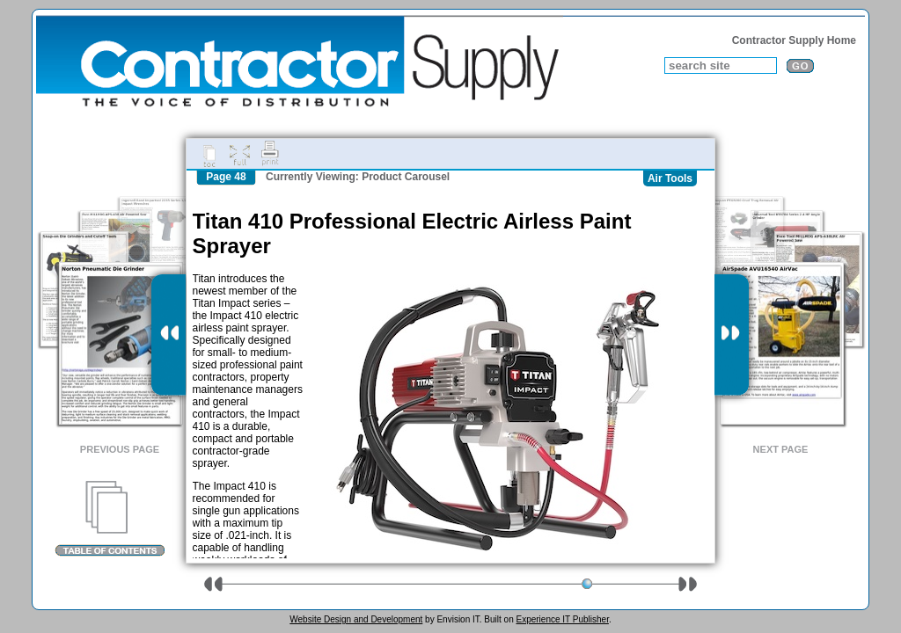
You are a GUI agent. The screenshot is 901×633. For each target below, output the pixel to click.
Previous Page (119, 449)
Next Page (781, 449)
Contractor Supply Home (794, 40)
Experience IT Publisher (562, 619)
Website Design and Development (355, 619)
